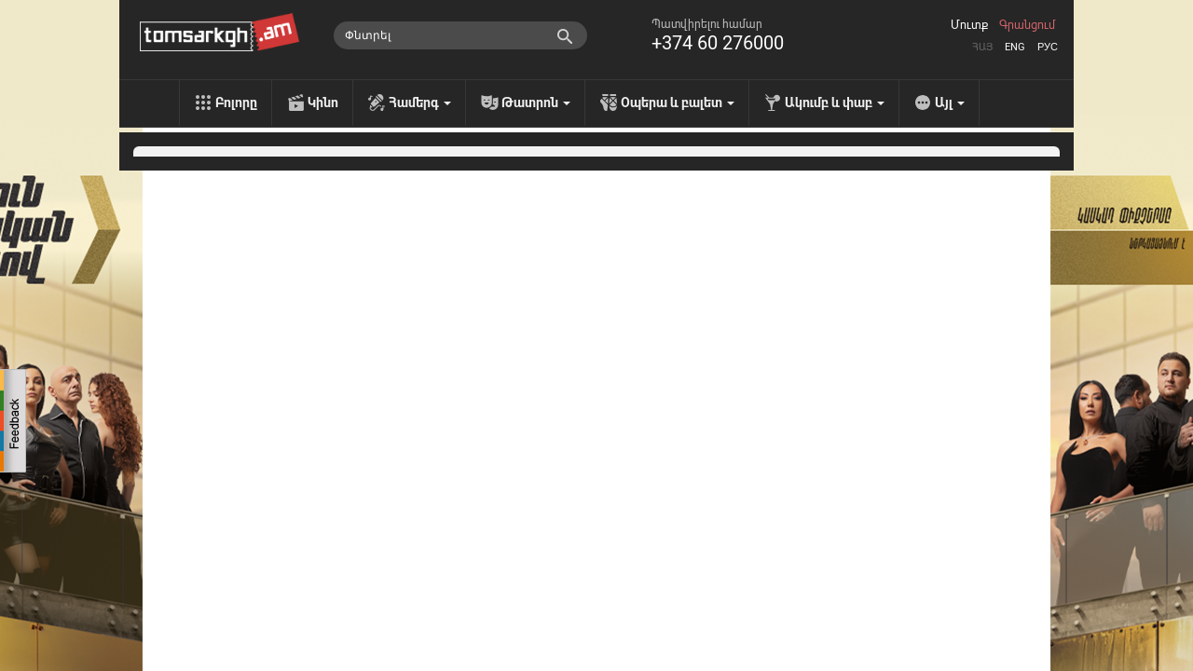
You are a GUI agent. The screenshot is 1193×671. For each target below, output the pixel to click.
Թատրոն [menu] (535, 102)
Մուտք (969, 25)
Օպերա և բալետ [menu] (677, 102)
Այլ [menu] (950, 102)
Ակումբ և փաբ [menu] (834, 102)
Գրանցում (1027, 25)
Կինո (323, 102)
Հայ (982, 47)
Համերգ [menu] (420, 102)
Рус (1047, 47)
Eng (1015, 47)
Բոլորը (236, 102)
